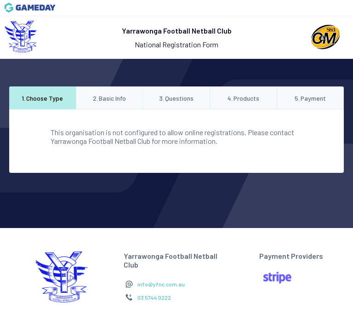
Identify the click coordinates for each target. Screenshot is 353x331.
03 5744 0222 (154, 297)
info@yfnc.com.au (161, 284)
